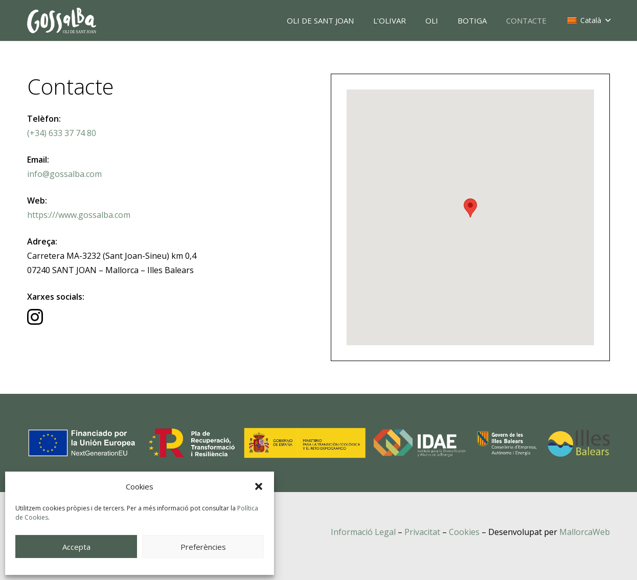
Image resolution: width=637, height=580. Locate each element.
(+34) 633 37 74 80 (61, 133)
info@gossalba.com (64, 174)
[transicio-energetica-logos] (318, 443)
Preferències (203, 547)
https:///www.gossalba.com (78, 214)
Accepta (76, 547)
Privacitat (422, 532)
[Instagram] (35, 317)
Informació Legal (363, 532)
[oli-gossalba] (61, 20)
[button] (259, 486)
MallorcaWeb (584, 532)
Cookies (464, 532)
